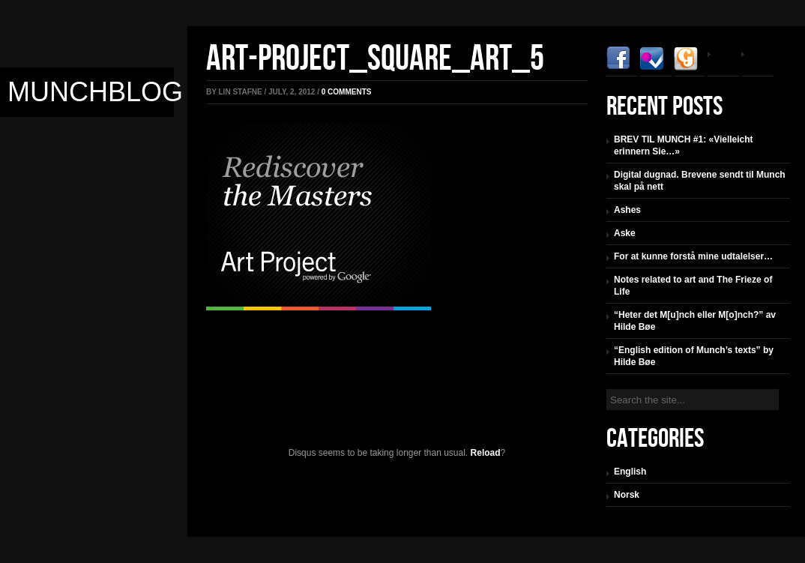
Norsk (626, 495)
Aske (625, 233)
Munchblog (95, 91)
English (630, 471)
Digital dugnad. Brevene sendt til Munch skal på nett (700, 180)
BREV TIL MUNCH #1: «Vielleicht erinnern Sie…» (683, 145)
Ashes (627, 210)
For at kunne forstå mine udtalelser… (693, 256)
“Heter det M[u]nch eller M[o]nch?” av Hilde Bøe (695, 321)
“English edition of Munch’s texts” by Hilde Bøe (694, 356)
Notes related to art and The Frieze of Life (693, 285)
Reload (486, 453)
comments (347, 92)
